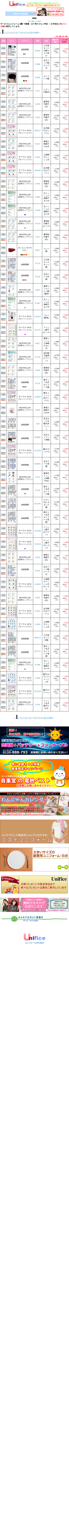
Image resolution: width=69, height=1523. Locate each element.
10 (27, 33)
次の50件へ (35, 33)
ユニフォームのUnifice (34, 943)
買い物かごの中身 (34, 21)
